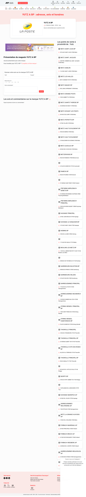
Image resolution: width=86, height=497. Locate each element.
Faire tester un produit (35, 482)
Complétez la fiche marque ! (29, 64)
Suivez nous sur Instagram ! (72, 459)
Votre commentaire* (9, 86)
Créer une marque (34, 479)
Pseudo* (32, 76)
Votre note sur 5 (8, 82)
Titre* (6, 76)
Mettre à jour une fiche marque (36, 480)
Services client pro (54, 495)
